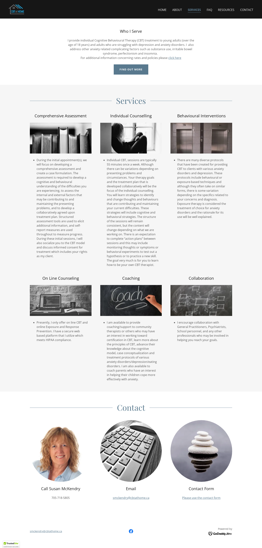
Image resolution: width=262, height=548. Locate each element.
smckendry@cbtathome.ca (131, 498)
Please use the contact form (201, 498)
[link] (16, 9)
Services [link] (194, 10)
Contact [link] (246, 10)
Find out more (131, 69)
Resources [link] (226, 10)
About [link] (177, 10)
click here (174, 58)
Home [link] (162, 10)
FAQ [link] (209, 10)
